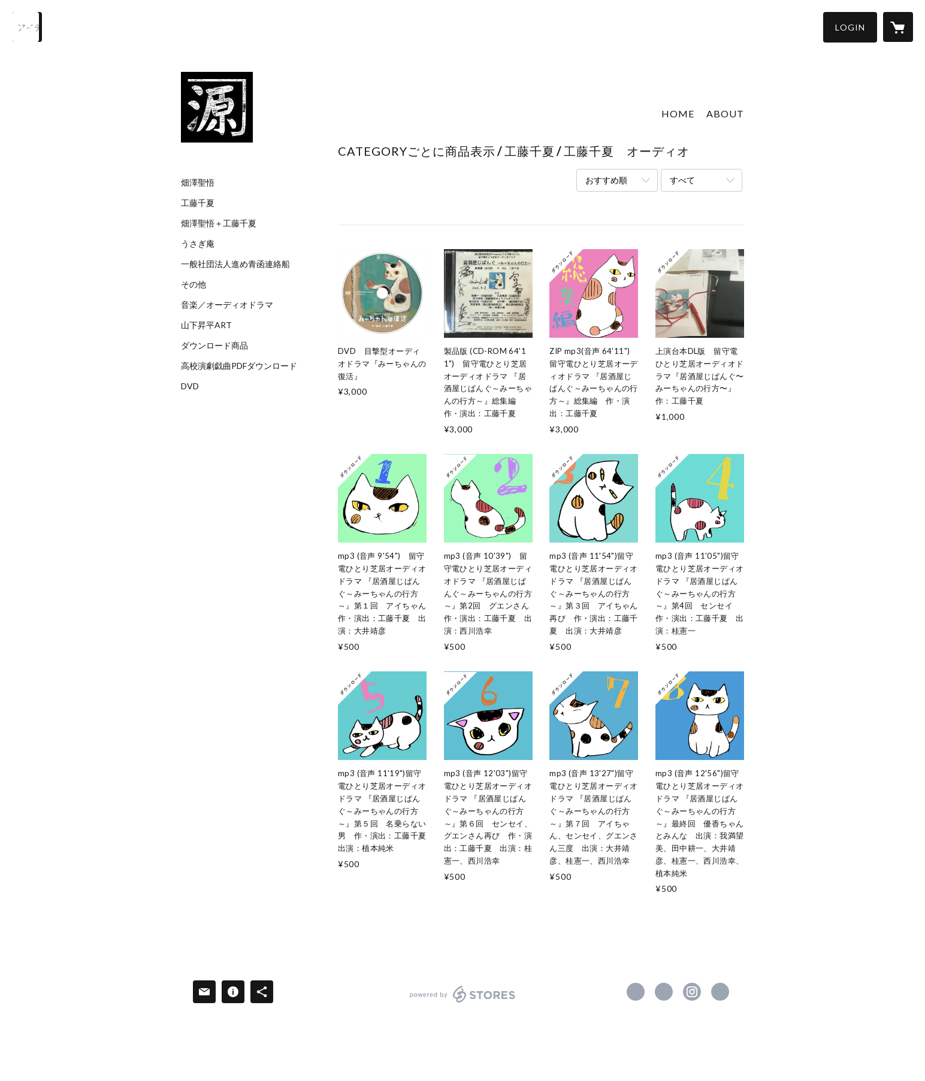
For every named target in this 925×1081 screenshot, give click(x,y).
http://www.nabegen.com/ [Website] (720, 992)
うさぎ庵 (197, 244)
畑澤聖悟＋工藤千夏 (218, 223)
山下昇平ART (206, 325)
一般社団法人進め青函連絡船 (235, 264)
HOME (677, 113)
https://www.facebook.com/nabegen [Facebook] (636, 992)
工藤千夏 (197, 203)
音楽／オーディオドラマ (227, 305)
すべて (682, 180)
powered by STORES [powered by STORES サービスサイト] (463, 1002)
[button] (850, 27)
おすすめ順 (606, 180)
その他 (193, 284)
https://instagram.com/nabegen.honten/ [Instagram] (692, 992)
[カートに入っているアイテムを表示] (898, 27)
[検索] (27, 27)
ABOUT (725, 113)
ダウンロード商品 (214, 345)
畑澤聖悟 (197, 182)
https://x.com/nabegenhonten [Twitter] (664, 992)
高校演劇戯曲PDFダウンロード (239, 366)
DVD (190, 386)
